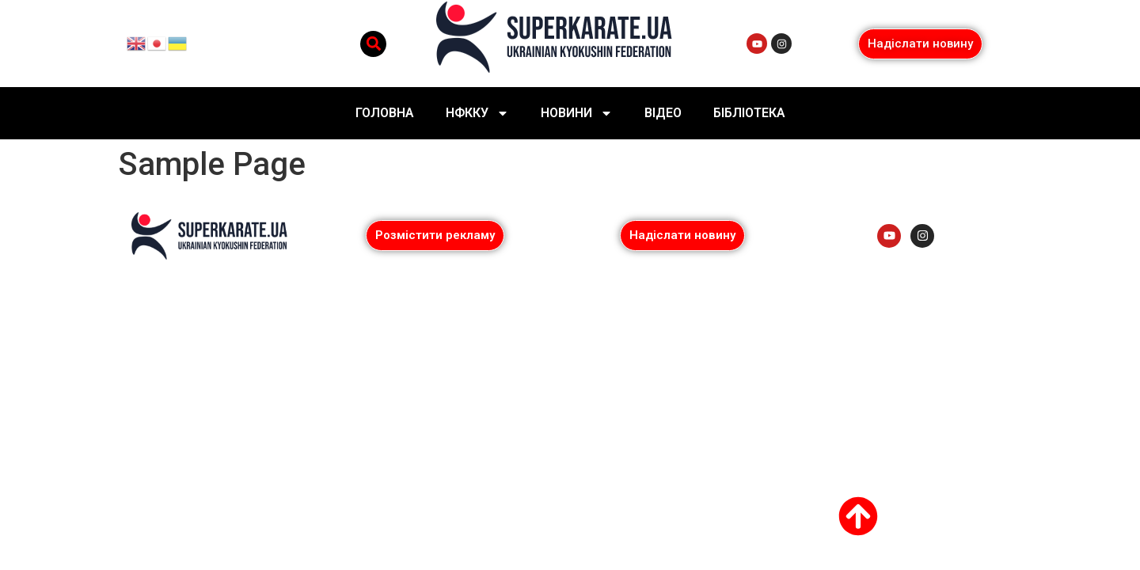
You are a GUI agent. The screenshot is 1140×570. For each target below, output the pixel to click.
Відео (663, 112)
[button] (373, 44)
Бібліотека (749, 112)
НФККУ (477, 113)
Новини (577, 113)
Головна (384, 112)
